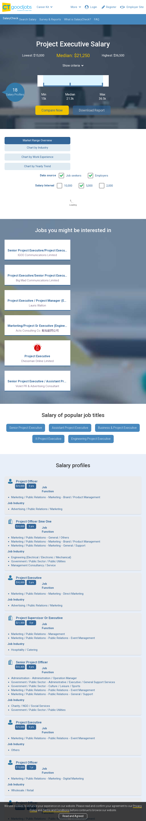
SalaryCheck (10, 18)
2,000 (109, 165)
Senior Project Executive (25, 332)
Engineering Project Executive (91, 343)
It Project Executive (48, 343)
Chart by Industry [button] (108, 136)
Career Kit (44, 7)
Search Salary (27, 19)
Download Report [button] (92, 106)
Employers (101, 155)
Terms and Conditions (56, 810)
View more (73, 714)
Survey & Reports (50, 19)
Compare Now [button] (52, 106)
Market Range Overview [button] (37, 136)
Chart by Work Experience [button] (37, 146)
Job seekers (73, 155)
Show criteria (73, 65)
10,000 (68, 165)
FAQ (96, 19)
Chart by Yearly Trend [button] (108, 146)
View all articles (73, 780)
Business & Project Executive (117, 332)
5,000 (89, 165)
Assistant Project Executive (70, 332)
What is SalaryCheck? (77, 19)
